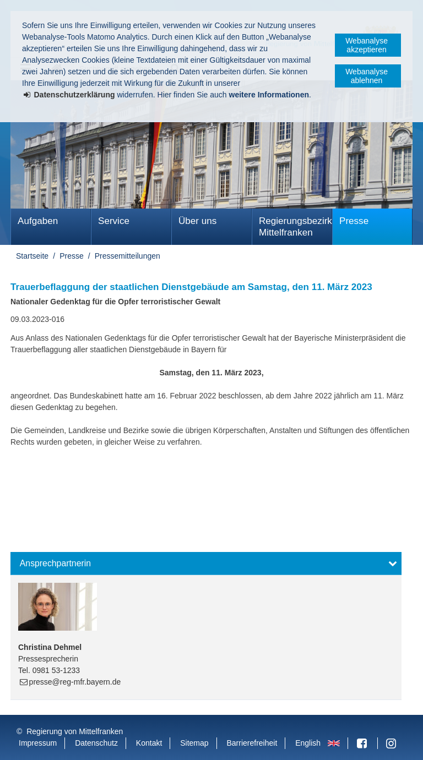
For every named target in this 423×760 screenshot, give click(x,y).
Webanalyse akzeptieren (366, 45)
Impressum (38, 743)
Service (113, 221)
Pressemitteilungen (127, 255)
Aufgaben (38, 221)
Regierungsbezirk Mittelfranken (295, 227)
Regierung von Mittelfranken (74, 731)
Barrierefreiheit (251, 743)
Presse (353, 221)
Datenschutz (96, 743)
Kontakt (149, 743)
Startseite (32, 255)
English (308, 743)
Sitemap (194, 743)
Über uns (197, 221)
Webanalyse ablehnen (366, 76)
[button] (206, 564)
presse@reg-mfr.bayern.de (75, 681)
